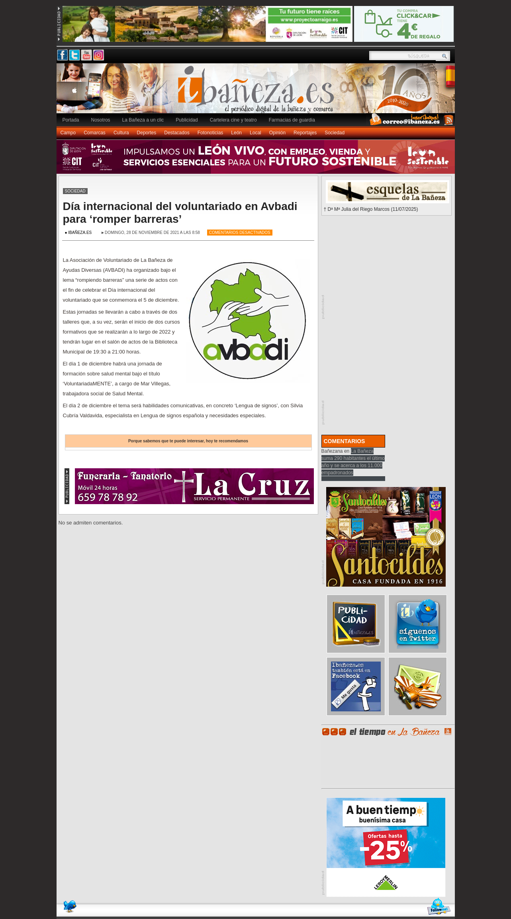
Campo (68, 132)
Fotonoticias (210, 132)
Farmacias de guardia (292, 120)
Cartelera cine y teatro (233, 120)
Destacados (176, 132)
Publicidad (187, 120)
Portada (71, 120)
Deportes (147, 132)
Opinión (277, 132)
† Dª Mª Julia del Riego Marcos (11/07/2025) (371, 209)
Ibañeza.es (258, 92)
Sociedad (335, 132)
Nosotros (100, 120)
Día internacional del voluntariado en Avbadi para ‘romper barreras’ (180, 212)
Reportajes (305, 132)
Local (255, 132)
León (236, 132)
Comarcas (95, 132)
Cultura (121, 132)
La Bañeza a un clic (143, 120)
